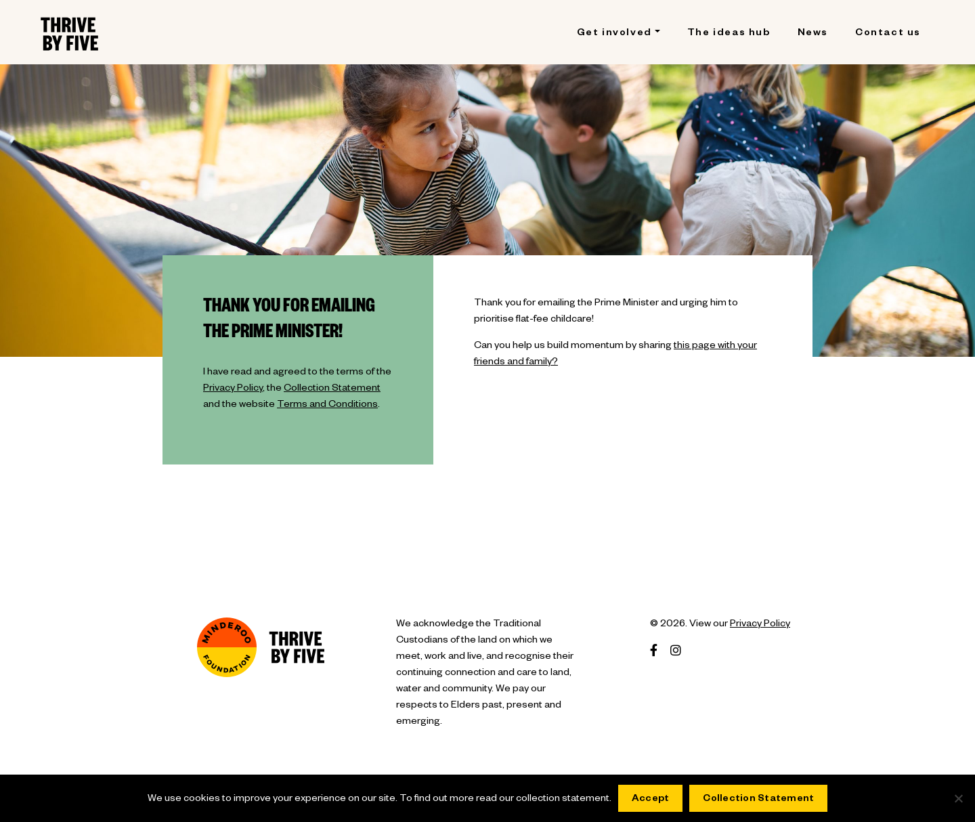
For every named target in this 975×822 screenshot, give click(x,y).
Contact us (888, 33)
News (813, 33)
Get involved (614, 33)
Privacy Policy (233, 389)
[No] (958, 798)
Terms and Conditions (327, 405)
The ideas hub (729, 33)
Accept (651, 799)
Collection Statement (332, 389)
